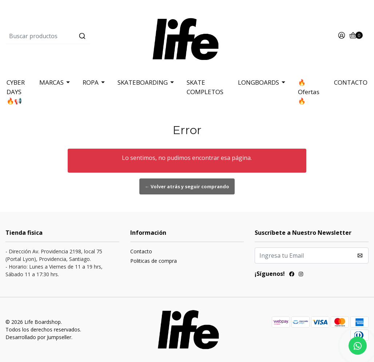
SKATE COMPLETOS (205, 87)
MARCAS (51, 82)
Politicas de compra (153, 260)
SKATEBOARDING (143, 82)
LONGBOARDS (258, 82)
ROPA (91, 82)
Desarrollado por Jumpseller (38, 337)
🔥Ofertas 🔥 (308, 91)
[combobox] (66, 36)
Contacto (141, 251)
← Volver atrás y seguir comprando (187, 186)
